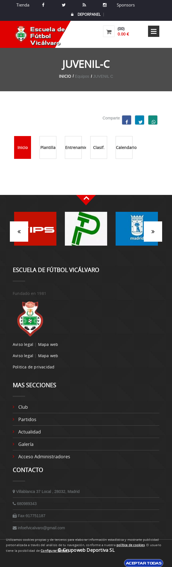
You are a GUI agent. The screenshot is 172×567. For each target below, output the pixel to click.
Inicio (65, 76)
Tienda (22, 5)
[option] (35, 231)
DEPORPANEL (86, 14)
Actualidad (29, 432)
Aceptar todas (144, 563)
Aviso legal (23, 344)
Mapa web (48, 344)
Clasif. (99, 147)
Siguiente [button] (153, 231)
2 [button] (90, 248)
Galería (26, 444)
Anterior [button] (19, 231)
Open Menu (153, 31)
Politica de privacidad (33, 367)
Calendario (124, 147)
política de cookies (130, 545)
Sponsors (125, 5)
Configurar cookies (55, 551)
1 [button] (82, 248)
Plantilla (48, 147)
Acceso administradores (44, 456)
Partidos (27, 419)
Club (23, 407)
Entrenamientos (73, 147)
